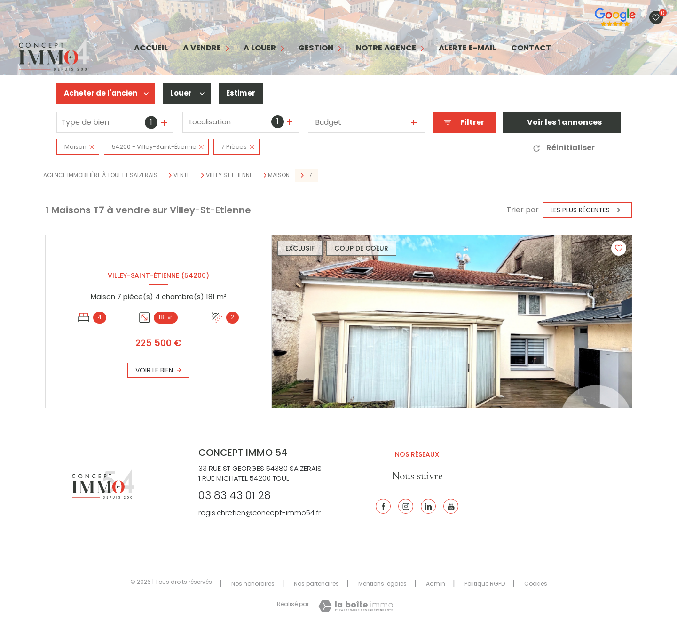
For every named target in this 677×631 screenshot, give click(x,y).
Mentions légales (382, 584)
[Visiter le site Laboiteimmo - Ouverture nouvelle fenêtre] (356, 606)
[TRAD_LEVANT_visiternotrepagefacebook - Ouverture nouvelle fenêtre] (383, 506)
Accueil (151, 48)
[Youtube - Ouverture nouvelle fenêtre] (450, 506)
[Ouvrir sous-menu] (228, 48)
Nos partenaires (316, 584)
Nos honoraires (253, 584)
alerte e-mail (467, 48)
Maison (279, 175)
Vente (181, 175)
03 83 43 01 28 (234, 495)
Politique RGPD (484, 584)
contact (531, 48)
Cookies (535, 584)
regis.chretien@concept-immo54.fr (259, 513)
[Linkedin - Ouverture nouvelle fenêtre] (428, 506)
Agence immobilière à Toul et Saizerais (100, 175)
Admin (435, 584)
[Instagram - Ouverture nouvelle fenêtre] (405, 506)
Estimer (245, 93)
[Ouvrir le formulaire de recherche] (464, 122)
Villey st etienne (229, 175)
